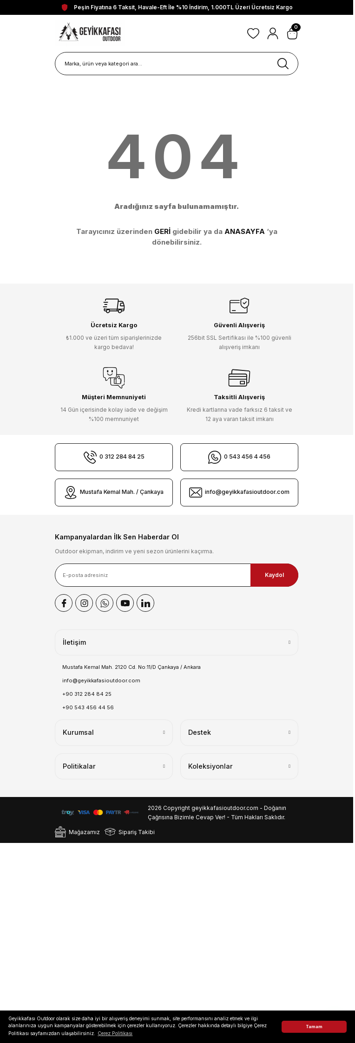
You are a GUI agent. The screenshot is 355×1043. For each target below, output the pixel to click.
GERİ (162, 231)
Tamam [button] (314, 1026)
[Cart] (292, 33)
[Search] (176, 63)
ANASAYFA (244, 231)
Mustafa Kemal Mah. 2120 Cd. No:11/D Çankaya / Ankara (131, 667)
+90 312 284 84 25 (87, 694)
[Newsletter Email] (176, 575)
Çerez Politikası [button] (115, 1033)
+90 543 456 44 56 (88, 707)
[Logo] (90, 33)
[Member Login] (273, 33)
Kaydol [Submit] (274, 574)
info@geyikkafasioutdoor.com (101, 680)
